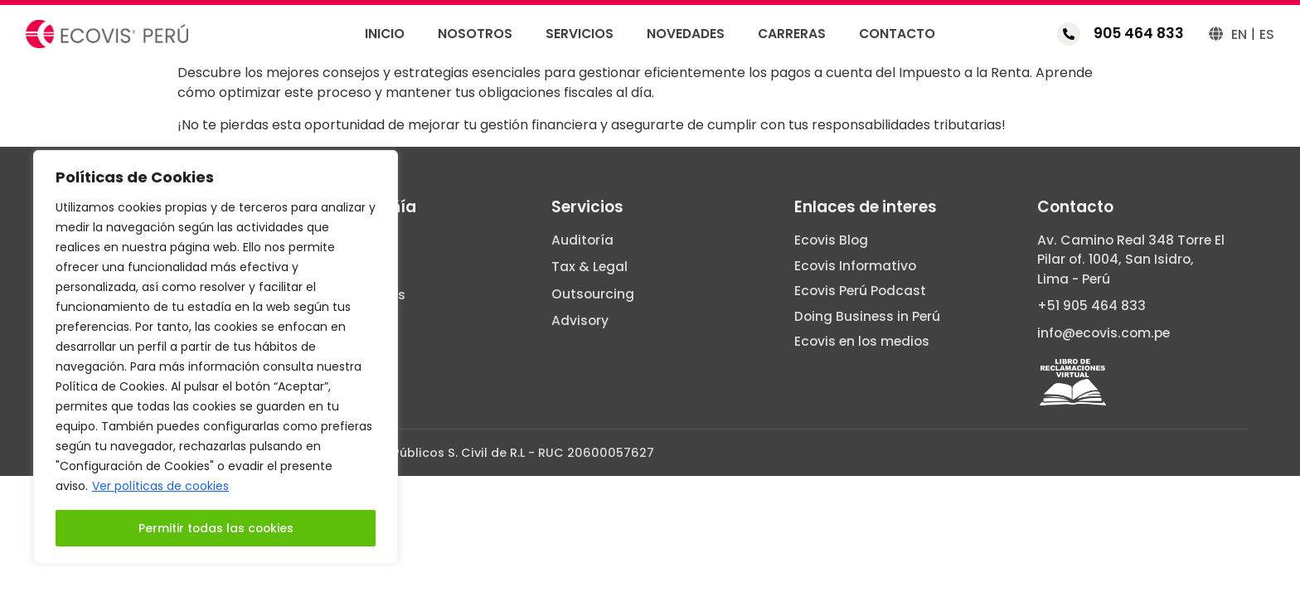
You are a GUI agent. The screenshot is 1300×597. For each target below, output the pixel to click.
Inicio (385, 34)
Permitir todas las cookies (215, 528)
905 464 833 (1139, 33)
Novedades (686, 34)
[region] (215, 357)
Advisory (580, 321)
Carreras (792, 34)
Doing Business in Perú (867, 316)
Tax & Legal (589, 267)
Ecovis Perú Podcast (860, 291)
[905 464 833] (1068, 34)
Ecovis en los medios (861, 341)
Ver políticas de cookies (160, 486)
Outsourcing (592, 294)
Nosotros (475, 34)
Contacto (897, 34)
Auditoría (582, 240)
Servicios (580, 34)
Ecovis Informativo (855, 266)
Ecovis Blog (831, 240)
